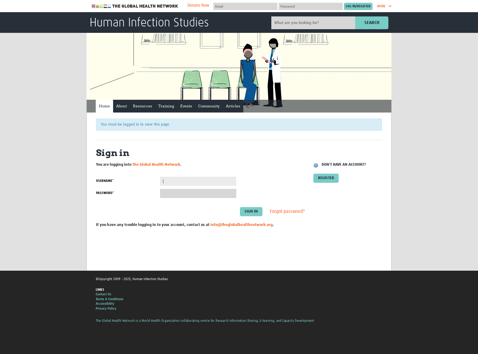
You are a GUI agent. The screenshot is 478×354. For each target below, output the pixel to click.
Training (166, 106)
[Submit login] (358, 6)
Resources (142, 106)
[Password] (311, 6)
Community (209, 106)
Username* (105, 180)
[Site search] (314, 22)
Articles (233, 106)
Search (371, 22)
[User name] (245, 6)
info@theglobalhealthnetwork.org (241, 225)
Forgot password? (287, 211)
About (121, 106)
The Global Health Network (135, 6)
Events (186, 106)
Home (104, 106)
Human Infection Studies (149, 23)
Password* (105, 193)
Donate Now (198, 5)
